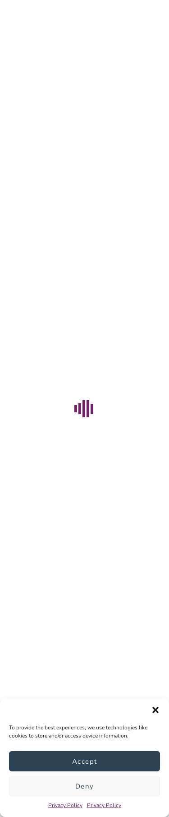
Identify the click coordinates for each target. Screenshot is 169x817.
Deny (84, 786)
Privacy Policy (65, 805)
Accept (84, 761)
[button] (155, 709)
